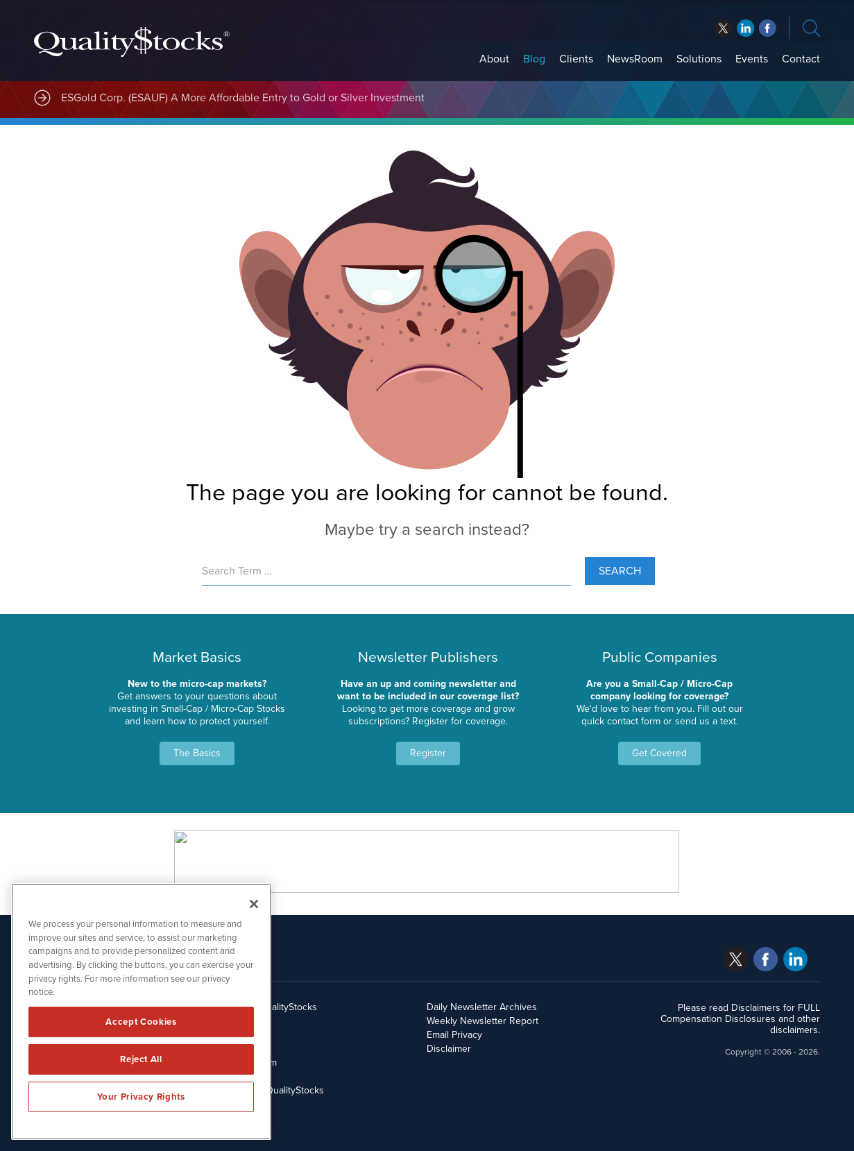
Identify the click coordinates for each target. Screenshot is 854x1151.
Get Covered (659, 753)
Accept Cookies (140, 1022)
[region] (141, 1011)
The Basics (197, 753)
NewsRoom (635, 59)
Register (428, 753)
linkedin (767, 28)
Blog (534, 59)
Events (751, 59)
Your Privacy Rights (141, 1096)
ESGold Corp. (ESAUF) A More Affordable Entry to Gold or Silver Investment (243, 98)
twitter (723, 28)
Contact (801, 59)
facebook (745, 28)
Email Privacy (454, 1035)
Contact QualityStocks (277, 1090)
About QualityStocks (273, 1007)
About (494, 59)
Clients (576, 59)
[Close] (254, 904)
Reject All (141, 1059)
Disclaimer (449, 1049)
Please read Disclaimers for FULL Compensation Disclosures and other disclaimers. (740, 1019)
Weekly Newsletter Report (482, 1021)
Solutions (698, 59)
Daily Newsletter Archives (482, 1007)
